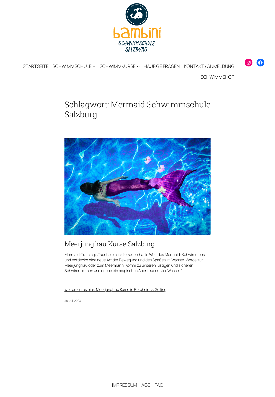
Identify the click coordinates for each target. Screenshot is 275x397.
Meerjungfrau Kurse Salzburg (109, 244)
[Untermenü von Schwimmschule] (94, 66)
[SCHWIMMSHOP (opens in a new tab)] (217, 77)
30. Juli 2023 (72, 301)
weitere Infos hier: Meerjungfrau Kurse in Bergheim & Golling (115, 289)
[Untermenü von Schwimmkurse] (138, 66)
